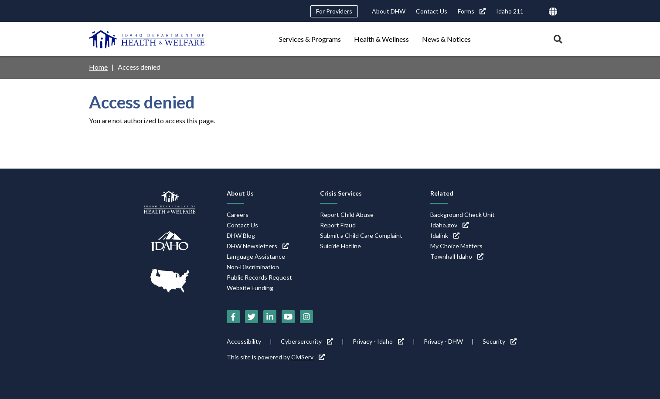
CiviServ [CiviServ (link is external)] (308, 357)
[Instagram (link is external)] (306, 316)
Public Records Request (259, 277)
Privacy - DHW (443, 341)
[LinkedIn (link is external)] (269, 316)
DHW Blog (241, 235)
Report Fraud (338, 225)
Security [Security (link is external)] (500, 341)
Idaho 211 (510, 11)
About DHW (388, 11)
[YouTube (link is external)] (288, 316)
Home (98, 67)
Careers (237, 214)
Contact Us (431, 11)
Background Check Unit (462, 214)
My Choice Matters (456, 246)
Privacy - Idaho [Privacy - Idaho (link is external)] (378, 341)
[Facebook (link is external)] (233, 316)
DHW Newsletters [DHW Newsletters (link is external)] (258, 246)
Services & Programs (310, 39)
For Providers (334, 11)
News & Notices (446, 39)
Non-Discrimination (253, 267)
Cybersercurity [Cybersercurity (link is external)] (307, 341)
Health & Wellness (381, 39)
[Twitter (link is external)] (251, 316)
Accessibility (244, 341)
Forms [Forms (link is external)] (472, 11)
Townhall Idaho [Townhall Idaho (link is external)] (456, 256)
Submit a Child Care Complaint (361, 235)
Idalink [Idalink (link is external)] (444, 235)
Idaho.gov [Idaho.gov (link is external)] (449, 225)
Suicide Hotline (340, 246)
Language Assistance (256, 256)
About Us (240, 193)
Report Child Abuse (347, 214)
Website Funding (250, 287)
